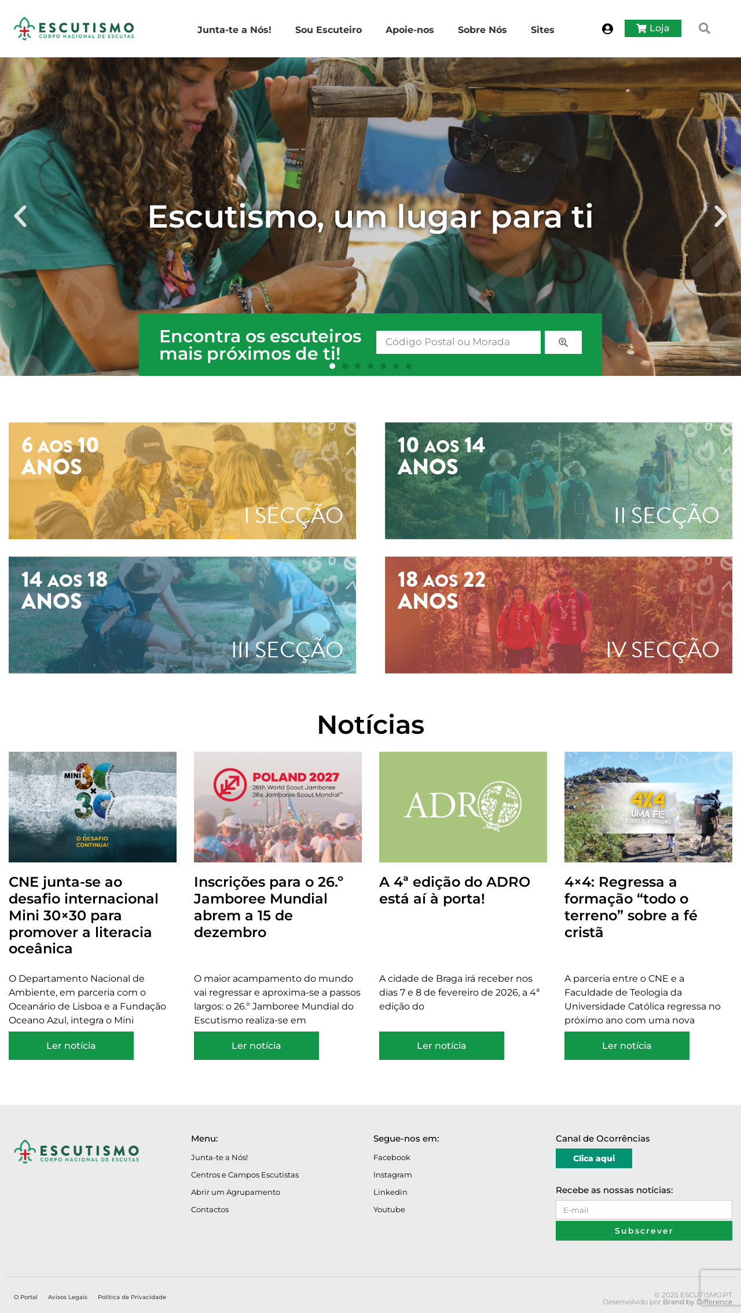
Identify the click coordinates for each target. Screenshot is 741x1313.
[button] (704, 28)
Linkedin (390, 1192)
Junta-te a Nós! (219, 1157)
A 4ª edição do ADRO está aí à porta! (454, 890)
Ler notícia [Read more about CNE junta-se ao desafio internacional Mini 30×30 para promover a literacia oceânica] (71, 1045)
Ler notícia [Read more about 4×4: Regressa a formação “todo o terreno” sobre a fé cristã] (627, 1045)
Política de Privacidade (132, 1297)
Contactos (210, 1209)
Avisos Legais (67, 1297)
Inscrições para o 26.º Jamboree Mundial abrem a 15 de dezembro (268, 906)
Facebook (391, 1157)
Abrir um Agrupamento (235, 1192)
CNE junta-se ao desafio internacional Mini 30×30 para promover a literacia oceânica (84, 915)
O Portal (26, 1297)
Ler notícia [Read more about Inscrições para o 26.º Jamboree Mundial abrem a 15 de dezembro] (256, 1045)
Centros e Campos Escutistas (245, 1174)
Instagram (392, 1174)
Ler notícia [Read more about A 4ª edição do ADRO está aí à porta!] (442, 1045)
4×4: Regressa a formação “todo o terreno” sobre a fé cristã (631, 906)
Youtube (389, 1209)
